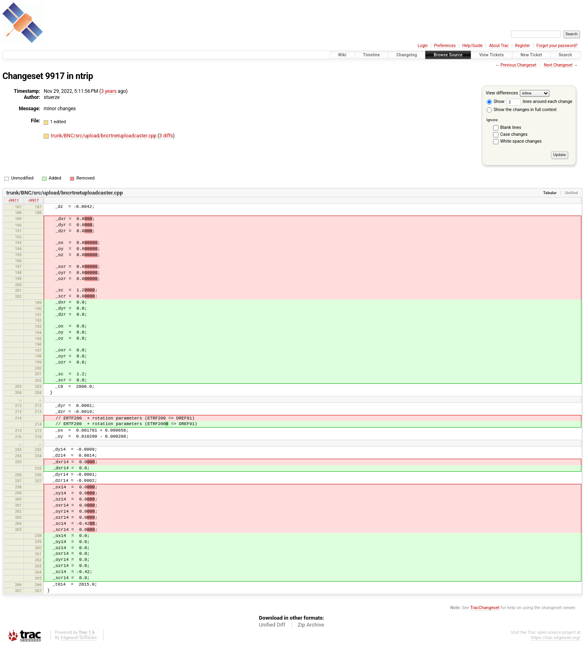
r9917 (34, 200)
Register (522, 45)
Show (495, 101)
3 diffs (166, 136)
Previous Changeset (518, 65)
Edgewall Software (79, 637)
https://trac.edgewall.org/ (556, 637)
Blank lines (510, 127)
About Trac (499, 45)
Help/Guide (472, 45)
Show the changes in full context (522, 109)
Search (565, 55)
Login (423, 45)
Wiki (342, 55)
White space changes (521, 141)
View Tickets (491, 55)
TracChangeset (484, 607)
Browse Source (448, 55)
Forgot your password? (557, 45)
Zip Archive (311, 625)
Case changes (514, 134)
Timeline (371, 55)
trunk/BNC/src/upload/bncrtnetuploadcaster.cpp (104, 136)
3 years (108, 91)
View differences (502, 93)
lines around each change (539, 101)
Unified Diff (272, 625)
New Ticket (531, 55)
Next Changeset (558, 65)
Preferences (444, 45)
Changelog (406, 55)
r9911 (14, 200)
